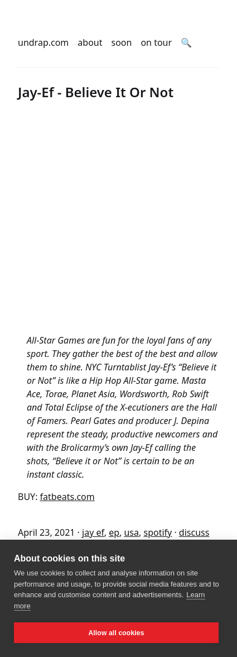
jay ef (93, 532)
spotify (157, 532)
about (90, 42)
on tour (156, 42)
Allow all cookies (116, 633)
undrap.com (43, 42)
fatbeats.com (67, 497)
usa (131, 532)
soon (122, 42)
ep (114, 532)
